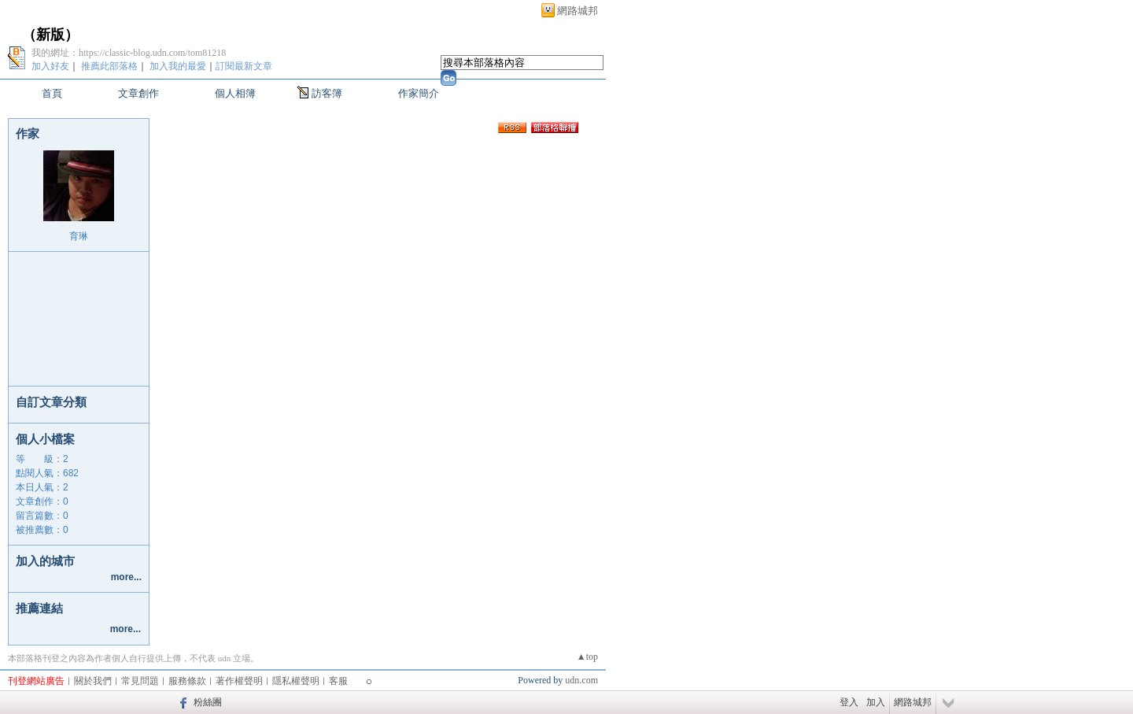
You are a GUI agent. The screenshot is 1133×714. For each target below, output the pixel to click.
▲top (587, 656)
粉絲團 (208, 702)
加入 (875, 702)
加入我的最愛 (177, 66)
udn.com (581, 680)
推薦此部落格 (109, 66)
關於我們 (93, 680)
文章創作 (138, 93)
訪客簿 (327, 93)
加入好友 (50, 66)
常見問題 (140, 680)
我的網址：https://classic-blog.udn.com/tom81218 (128, 52)
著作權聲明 (239, 680)
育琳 (78, 236)
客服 (338, 680)
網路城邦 (577, 11)
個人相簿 (235, 93)
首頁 (52, 93)
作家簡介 (418, 93)
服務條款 (187, 680)
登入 (849, 702)
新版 (50, 35)
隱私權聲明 (295, 680)
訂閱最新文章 (244, 66)
